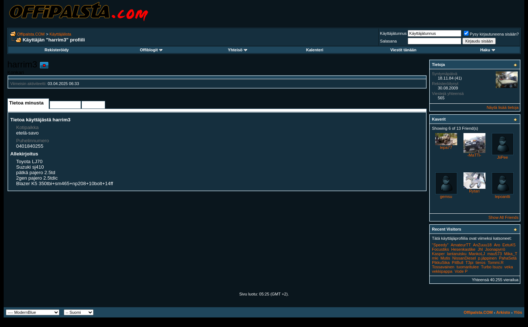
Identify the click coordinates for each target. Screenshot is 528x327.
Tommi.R (495, 262)
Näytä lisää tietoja (502, 107)
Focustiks (440, 249)
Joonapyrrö (495, 249)
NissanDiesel (464, 258)
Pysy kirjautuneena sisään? (491, 34)
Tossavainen (443, 267)
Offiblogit (151, 50)
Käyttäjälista (60, 34)
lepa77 (446, 147)
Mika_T (510, 253)
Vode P (461, 271)
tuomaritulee (467, 267)
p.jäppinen (487, 258)
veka (509, 267)
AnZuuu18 (482, 245)
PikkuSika (441, 262)
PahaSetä (508, 258)
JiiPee (502, 157)
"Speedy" (440, 245)
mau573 (494, 253)
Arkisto (503, 312)
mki (435, 258)
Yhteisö (237, 50)
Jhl (480, 249)
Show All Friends (503, 217)
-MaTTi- (474, 155)
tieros (480, 262)
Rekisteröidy (56, 50)
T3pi (469, 262)
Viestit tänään (403, 50)
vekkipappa (442, 271)
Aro (497, 245)
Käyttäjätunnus (393, 33)
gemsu (446, 196)
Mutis (445, 258)
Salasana (388, 41)
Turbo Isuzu (491, 267)
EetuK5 (509, 245)
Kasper (438, 253)
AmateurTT (461, 245)
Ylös (518, 312)
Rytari (474, 191)
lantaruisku (456, 253)
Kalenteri (314, 50)
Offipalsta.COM (31, 34)
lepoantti (502, 196)
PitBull (457, 262)
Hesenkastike (463, 249)
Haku (487, 50)
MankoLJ (477, 253)
